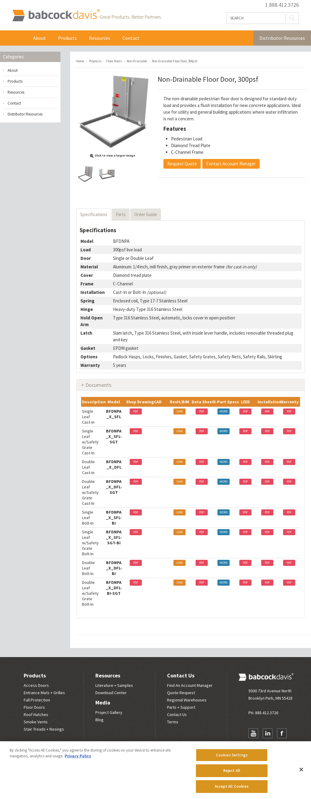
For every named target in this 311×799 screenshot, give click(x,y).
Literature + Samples (114, 685)
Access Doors (36, 685)
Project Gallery (108, 712)
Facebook (282, 733)
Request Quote (182, 164)
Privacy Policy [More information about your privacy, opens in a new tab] (78, 759)
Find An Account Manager (190, 685)
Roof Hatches (36, 714)
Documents (98, 384)
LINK (179, 411)
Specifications (93, 214)
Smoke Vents (36, 722)
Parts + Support (181, 707)
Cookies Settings (232, 758)
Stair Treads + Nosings (44, 729)
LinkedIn (267, 733)
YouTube (253, 733)
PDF (135, 411)
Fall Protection (37, 700)
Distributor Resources (282, 38)
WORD (223, 411)
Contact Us (180, 675)
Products (67, 38)
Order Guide (145, 214)
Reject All (231, 774)
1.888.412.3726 (282, 5)
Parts (121, 214)
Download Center (111, 692)
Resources (99, 38)
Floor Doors (34, 707)
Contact (130, 38)
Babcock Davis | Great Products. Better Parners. (87, 15)
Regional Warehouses (187, 700)
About (39, 38)
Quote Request (181, 692)
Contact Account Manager (231, 164)
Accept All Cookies (231, 790)
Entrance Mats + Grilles (44, 692)
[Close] (301, 773)
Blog (99, 719)
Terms (172, 722)
